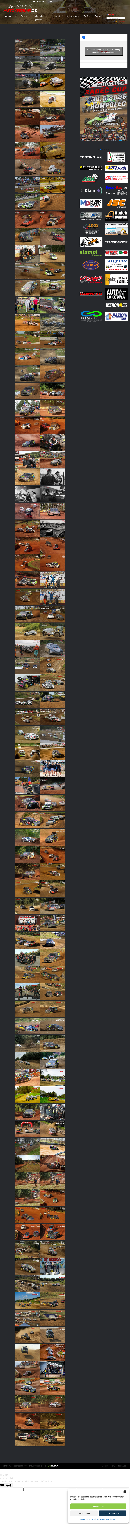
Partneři (98, 16)
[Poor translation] (9, 1485)
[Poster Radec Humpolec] (103, 146)
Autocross (9, 16)
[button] (125, 1492)
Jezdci (57, 16)
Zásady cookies (84, 1519)
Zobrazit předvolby (112, 1513)
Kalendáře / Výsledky (40, 18)
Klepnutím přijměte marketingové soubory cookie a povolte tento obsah (103, 51)
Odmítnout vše (84, 1513)
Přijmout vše (98, 1506)
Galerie (24, 16)
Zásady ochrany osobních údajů (114, 1466)
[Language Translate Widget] (116, 18)
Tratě (86, 16)
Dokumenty (72, 16)
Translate (119, 21)
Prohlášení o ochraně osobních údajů (103, 1519)
